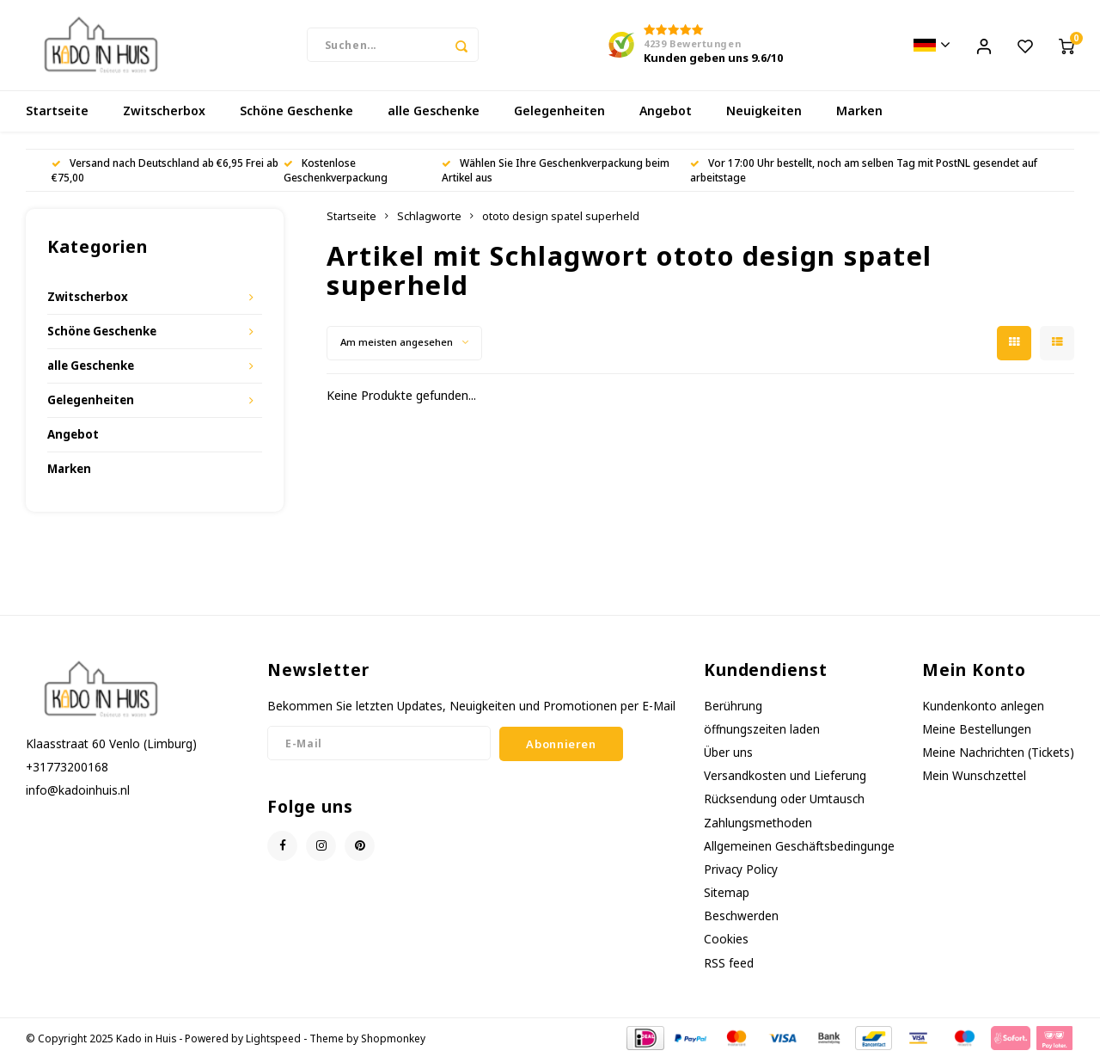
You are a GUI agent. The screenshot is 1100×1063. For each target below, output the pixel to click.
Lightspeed (273, 1042)
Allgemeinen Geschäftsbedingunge (799, 850)
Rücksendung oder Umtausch (784, 804)
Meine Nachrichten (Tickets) (998, 756)
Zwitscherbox (164, 116)
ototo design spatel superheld (560, 220)
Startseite (57, 116)
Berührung (733, 710)
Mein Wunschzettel (974, 779)
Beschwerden (741, 920)
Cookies (726, 943)
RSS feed (729, 967)
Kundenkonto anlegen (983, 710)
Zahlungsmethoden (758, 827)
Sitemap (726, 896)
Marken (859, 116)
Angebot (665, 116)
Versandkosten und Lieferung (785, 779)
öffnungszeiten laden (762, 733)
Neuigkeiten (764, 116)
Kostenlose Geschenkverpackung (336, 174)
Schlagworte (429, 220)
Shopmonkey (393, 1042)
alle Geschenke (434, 116)
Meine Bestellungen (976, 733)
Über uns (728, 756)
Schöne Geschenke (296, 116)
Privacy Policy (741, 873)
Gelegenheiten (559, 116)
